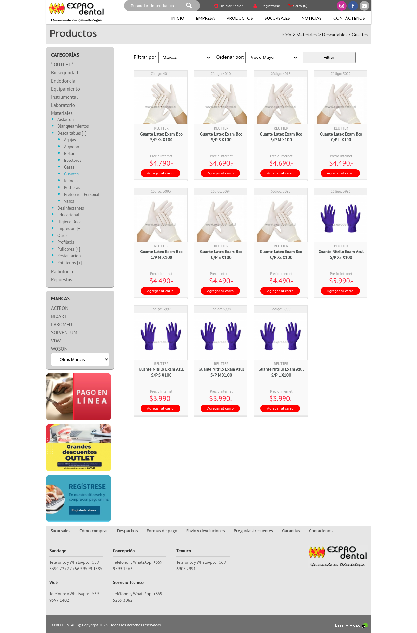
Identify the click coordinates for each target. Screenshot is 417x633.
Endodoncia (63, 81)
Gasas (69, 167)
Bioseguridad (64, 73)
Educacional (68, 215)
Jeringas (71, 181)
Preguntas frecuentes (253, 531)
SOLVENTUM (64, 332)
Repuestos (61, 280)
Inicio (177, 18)
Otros (62, 235)
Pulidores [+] (68, 249)
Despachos (127, 531)
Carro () (297, 5)
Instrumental (64, 97)
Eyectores (72, 160)
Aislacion (65, 119)
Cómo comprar (93, 531)
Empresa (205, 18)
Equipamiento (65, 89)
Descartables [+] (71, 133)
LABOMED (61, 324)
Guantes (360, 34)
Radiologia (62, 271)
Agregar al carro (160, 173)
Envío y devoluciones (205, 531)
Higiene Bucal (69, 222)
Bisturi (70, 153)
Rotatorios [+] (69, 263)
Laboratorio (63, 105)
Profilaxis (65, 242)
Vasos (69, 201)
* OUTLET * (62, 64)
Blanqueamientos (73, 126)
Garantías (291, 531)
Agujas (70, 140)
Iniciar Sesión (228, 6)
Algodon (71, 147)
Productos (240, 18)
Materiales (307, 34)
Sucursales (277, 18)
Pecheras (72, 188)
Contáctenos (349, 18)
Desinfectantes (70, 208)
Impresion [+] (69, 228)
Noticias (312, 18)
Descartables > (337, 34)
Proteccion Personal (81, 194)
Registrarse (266, 6)
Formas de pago (162, 531)
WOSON (59, 349)
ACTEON (59, 308)
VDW (56, 341)
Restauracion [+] (71, 256)
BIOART (59, 316)
